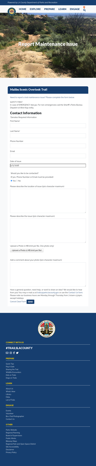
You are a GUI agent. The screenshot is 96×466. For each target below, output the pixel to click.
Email (12, 151)
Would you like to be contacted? (25, 173)
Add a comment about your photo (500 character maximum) (36, 260)
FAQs (8, 397)
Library (8, 394)
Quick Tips (10, 364)
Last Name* (15, 131)
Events (8, 411)
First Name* (15, 121)
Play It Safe (10, 367)
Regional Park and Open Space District (21, 444)
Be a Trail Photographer (15, 416)
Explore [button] (35, 8)
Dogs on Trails (11, 378)
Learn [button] (62, 8)
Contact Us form (75, 292)
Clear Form (22, 301)
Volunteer (9, 413)
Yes (14, 181)
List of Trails (10, 400)
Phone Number (16, 141)
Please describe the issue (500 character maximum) (32, 216)
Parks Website (11, 430)
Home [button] (22, 8)
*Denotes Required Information (23, 117)
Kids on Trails (11, 375)
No (19, 181)
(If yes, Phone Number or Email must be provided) (32, 177)
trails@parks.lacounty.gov (48, 292)
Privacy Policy (11, 452)
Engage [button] (75, 8)
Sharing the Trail (12, 369)
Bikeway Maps (11, 441)
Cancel (13, 301)
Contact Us (10, 419)
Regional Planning (13, 433)
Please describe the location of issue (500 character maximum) (37, 186)
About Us (9, 389)
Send (30, 302)
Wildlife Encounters (13, 372)
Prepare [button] (49, 8)
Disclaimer (10, 450)
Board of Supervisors (14, 435)
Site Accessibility (12, 447)
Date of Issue (15, 161)
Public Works (11, 438)
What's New (10, 391)
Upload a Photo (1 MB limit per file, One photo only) (32, 246)
